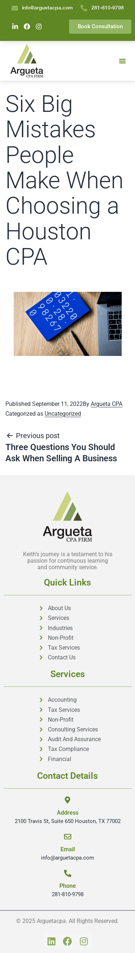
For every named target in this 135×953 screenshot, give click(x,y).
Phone (67, 885)
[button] (122, 60)
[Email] (67, 836)
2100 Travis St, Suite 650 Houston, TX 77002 (68, 821)
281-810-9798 (68, 894)
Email (67, 849)
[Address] (67, 800)
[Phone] (67, 873)
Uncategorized (63, 413)
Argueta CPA (106, 403)
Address (67, 812)
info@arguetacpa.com (67, 858)
